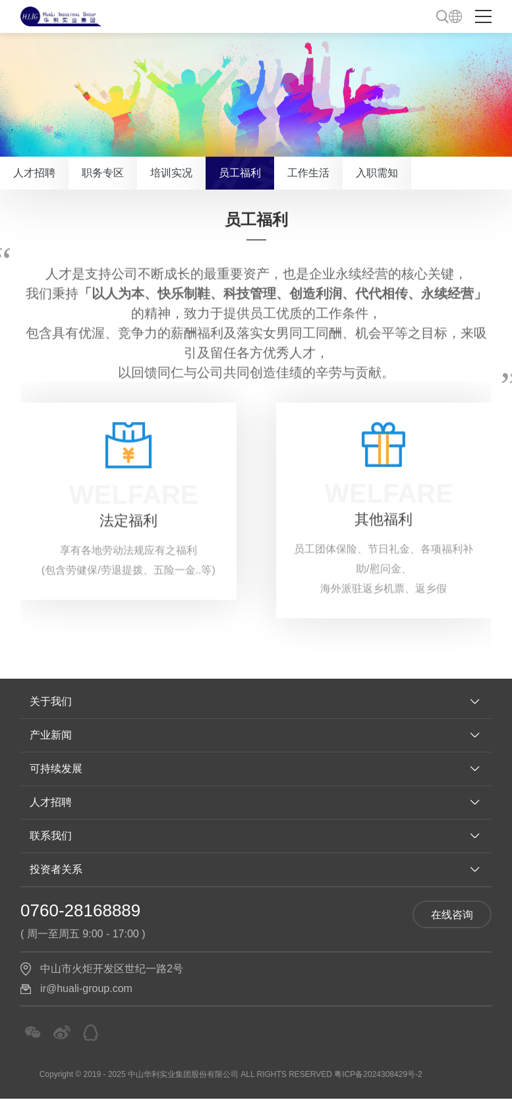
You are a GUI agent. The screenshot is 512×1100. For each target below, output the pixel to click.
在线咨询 (452, 914)
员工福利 (240, 172)
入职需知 (377, 172)
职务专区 (103, 172)
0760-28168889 (80, 910)
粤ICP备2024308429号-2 (378, 1074)
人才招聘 (34, 172)
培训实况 (171, 172)
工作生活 (308, 172)
